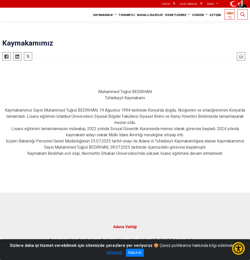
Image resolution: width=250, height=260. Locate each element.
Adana (210, 4)
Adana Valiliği (125, 227)
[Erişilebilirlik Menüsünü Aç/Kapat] (238, 248)
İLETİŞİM (215, 15)
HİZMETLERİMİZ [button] (175, 15)
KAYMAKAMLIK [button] (103, 15)
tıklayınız (114, 252)
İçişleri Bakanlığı (188, 4)
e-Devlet (166, 4)
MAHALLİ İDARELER (150, 15)
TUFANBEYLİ (127, 15)
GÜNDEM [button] (198, 15)
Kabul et (134, 252)
